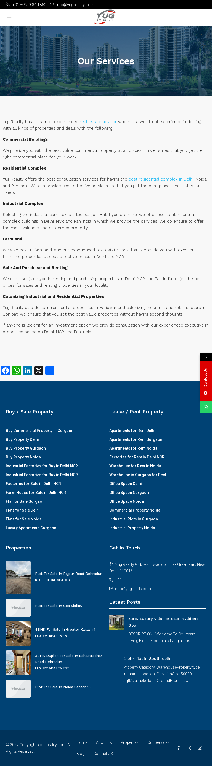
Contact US (103, 753)
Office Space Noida (126, 501)
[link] (116, 622)
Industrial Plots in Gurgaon (133, 519)
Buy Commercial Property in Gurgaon (39, 430)
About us (104, 742)
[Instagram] (201, 748)
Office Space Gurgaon (129, 492)
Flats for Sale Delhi (23, 510)
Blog (80, 753)
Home (81, 742)
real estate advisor (98, 121)
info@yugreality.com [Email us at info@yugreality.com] (133, 589)
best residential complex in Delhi (161, 179)
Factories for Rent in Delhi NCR (137, 457)
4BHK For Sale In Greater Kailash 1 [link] (65, 629)
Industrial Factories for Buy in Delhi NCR (42, 466)
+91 (118, 580)
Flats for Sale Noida (24, 519)
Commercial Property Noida (134, 510)
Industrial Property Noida (132, 528)
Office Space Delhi (125, 483)
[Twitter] (190, 748)
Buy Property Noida (23, 457)
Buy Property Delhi (22, 439)
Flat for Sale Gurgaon (25, 501)
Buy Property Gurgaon (26, 448)
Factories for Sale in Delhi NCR (33, 483)
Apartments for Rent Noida (133, 448)
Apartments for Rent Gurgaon (135, 439)
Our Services (158, 742)
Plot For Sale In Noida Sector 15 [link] (63, 687)
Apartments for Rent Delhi (132, 430)
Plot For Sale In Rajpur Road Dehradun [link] (68, 574)
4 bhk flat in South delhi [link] (147, 658)
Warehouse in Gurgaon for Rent (137, 475)
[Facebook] (180, 748)
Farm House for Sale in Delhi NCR (36, 492)
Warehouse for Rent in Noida (135, 466)
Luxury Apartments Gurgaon (31, 528)
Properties (130, 742)
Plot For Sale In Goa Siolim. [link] (58, 606)
